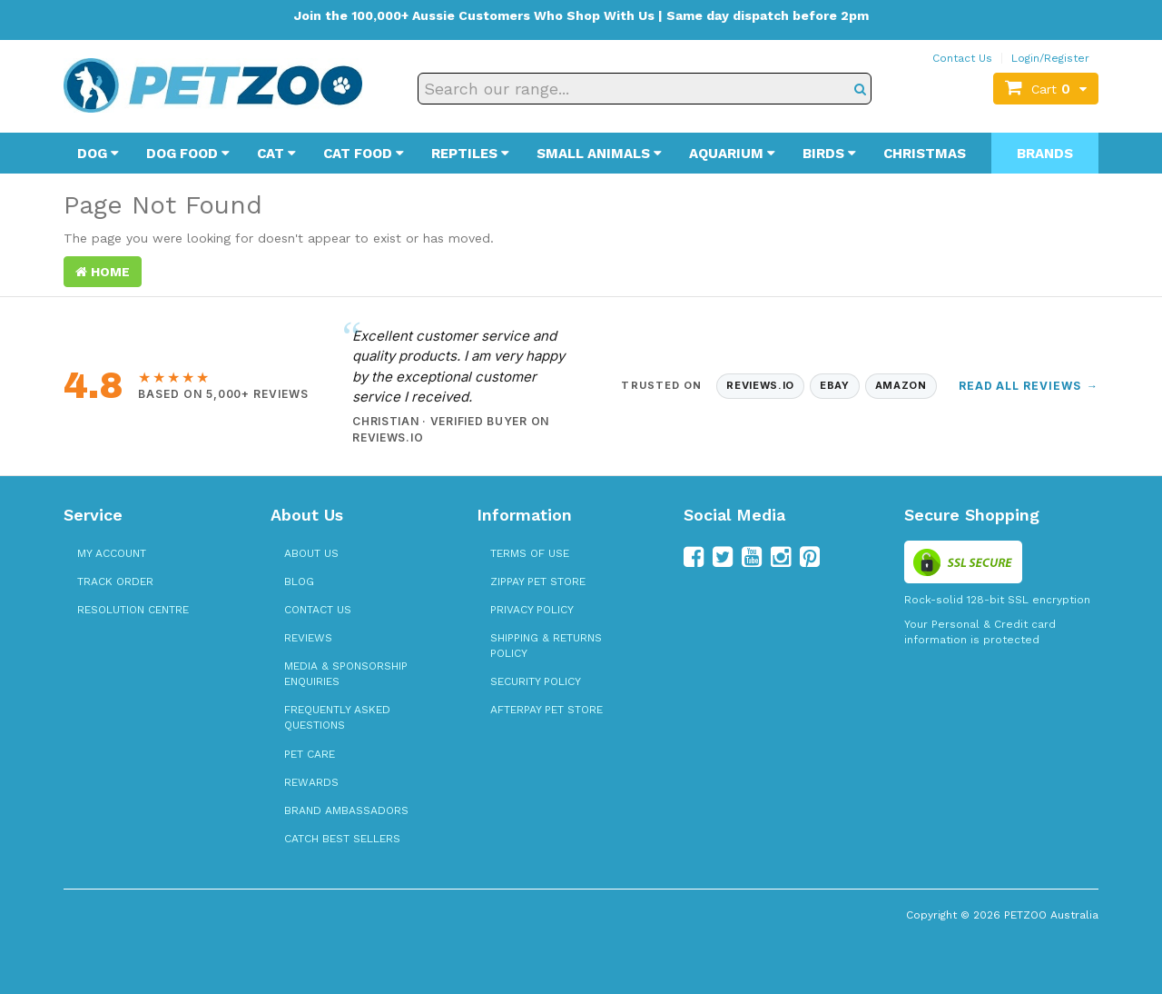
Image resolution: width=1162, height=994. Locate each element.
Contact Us (962, 58)
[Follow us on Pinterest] (810, 557)
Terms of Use (529, 553)
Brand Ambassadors (346, 810)
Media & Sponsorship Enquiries (346, 674)
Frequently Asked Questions (337, 717)
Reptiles (470, 153)
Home (102, 271)
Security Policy (535, 681)
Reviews (308, 637)
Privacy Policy (532, 609)
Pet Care (309, 754)
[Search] (860, 88)
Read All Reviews (1028, 385)
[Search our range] (645, 88)
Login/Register (1050, 58)
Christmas (924, 153)
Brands (1045, 153)
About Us (311, 553)
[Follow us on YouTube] (752, 557)
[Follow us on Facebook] (694, 557)
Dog (98, 153)
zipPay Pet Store (538, 581)
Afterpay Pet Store (546, 709)
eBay (835, 385)
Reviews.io (760, 385)
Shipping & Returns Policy (546, 645)
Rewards (311, 782)
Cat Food (363, 153)
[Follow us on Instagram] (781, 557)
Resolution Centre (133, 609)
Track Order (115, 581)
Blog (299, 581)
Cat (276, 153)
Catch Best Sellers (342, 838)
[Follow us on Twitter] (723, 557)
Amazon (901, 385)
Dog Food (188, 153)
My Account (111, 553)
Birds (829, 153)
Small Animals (599, 153)
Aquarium (732, 153)
